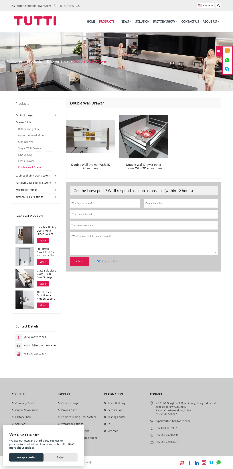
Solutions (21, 424)
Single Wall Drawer (29, 148)
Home (91, 22)
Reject (60, 457)
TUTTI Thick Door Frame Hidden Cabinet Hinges (46, 296)
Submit (79, 261)
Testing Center (116, 417)
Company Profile (25, 403)
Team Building (116, 403)
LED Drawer (25, 154)
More (43, 240)
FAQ (110, 424)
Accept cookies (26, 457)
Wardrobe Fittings (26, 190)
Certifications (116, 410)
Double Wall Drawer (30, 167)
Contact (156, 394)
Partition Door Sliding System (33, 183)
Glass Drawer (26, 161)
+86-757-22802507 (35, 353)
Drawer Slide (57, 61)
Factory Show (165, 22)
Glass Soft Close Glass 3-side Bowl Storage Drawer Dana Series (46, 274)
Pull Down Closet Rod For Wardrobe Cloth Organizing (46, 252)
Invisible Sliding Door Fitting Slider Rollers (46, 231)
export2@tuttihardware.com (34, 5)
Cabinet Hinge (24, 115)
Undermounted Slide (31, 135)
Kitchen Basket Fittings (29, 197)
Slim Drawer (25, 142)
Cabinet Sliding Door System (32, 175)
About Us (211, 22)
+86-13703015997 (166, 428)
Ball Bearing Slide (29, 129)
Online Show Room (26, 410)
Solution (142, 22)
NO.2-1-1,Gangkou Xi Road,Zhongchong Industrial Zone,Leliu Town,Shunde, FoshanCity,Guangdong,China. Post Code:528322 (185, 409)
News (126, 22)
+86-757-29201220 (69, 5)
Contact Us (190, 22)
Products (108, 22)
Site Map (113, 431)
